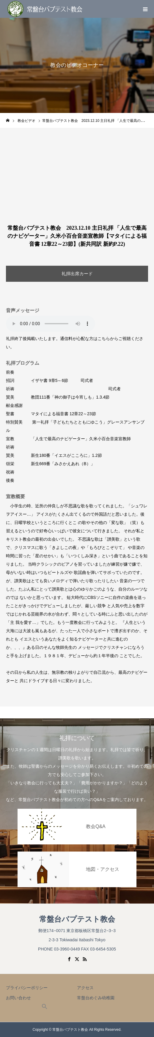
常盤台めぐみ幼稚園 (95, 997)
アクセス (85, 987)
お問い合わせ (18, 997)
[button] (45, 1007)
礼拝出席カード (77, 273)
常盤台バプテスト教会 (77, 919)
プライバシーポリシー (27, 987)
